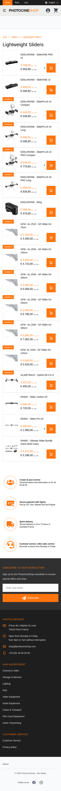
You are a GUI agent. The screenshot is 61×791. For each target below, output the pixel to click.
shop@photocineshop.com (22, 646)
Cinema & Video (11, 670)
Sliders (15, 37)
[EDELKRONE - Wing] (11, 208)
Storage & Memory (12, 677)
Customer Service (12, 740)
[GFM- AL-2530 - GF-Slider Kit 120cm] (11, 358)
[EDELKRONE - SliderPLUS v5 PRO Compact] (11, 160)
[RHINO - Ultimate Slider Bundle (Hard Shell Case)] (11, 448)
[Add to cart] (51, 68)
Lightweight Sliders (32, 37)
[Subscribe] (30, 598)
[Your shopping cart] (55, 10)
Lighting (7, 683)
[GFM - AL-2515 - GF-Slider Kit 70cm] (11, 232)
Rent (17, 2)
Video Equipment (11, 696)
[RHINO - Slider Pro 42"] (11, 425)
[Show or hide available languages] (51, 2)
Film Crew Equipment (13, 716)
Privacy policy (10, 747)
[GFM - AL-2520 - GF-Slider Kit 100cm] (11, 257)
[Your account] (48, 10)
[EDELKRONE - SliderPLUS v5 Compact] (11, 109)
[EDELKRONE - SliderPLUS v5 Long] (11, 135)
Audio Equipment (11, 703)
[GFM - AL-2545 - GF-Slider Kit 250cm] (11, 307)
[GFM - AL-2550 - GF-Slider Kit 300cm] (11, 332)
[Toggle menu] (5, 10)
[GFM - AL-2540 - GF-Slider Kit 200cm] (11, 282)
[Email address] (30, 588)
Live (26, 2)
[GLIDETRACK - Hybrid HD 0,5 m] (11, 381)
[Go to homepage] (24, 10)
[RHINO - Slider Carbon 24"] (11, 403)
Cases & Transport (12, 710)
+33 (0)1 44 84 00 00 (19, 653)
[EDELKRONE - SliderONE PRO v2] (11, 62)
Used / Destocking (12, 723)
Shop (7, 2)
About (6, 764)
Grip (5, 37)
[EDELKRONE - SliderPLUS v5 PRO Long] (11, 185)
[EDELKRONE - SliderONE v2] (11, 86)
